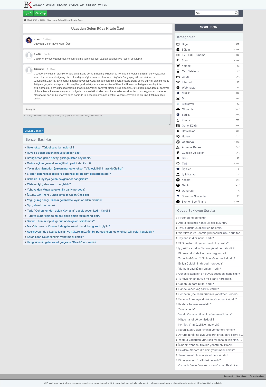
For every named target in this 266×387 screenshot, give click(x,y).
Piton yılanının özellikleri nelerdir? (199, 360)
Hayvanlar (188, 131)
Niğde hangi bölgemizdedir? (196, 319)
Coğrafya (188, 142)
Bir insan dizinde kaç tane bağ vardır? (202, 253)
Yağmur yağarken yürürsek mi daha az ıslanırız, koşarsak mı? (210, 340)
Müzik (185, 93)
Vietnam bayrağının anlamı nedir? (199, 268)
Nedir (185, 185)
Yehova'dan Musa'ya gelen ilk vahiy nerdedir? (56, 189)
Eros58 (37, 54)
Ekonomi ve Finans (194, 201)
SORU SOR (208, 27)
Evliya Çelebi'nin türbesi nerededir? (201, 263)
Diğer (185, 44)
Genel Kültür (190, 125)
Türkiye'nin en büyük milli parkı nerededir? (205, 278)
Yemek (186, 66)
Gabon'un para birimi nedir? (196, 284)
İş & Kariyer (189, 174)
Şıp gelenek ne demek (41, 205)
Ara (82, 5)
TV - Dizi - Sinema (193, 55)
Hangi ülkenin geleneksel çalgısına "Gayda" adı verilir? (61, 242)
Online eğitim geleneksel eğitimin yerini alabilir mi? (59, 163)
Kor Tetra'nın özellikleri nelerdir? (198, 324)
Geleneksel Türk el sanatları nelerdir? (50, 147)
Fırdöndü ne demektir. (192, 217)
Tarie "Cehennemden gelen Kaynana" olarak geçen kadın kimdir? (68, 210)
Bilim (185, 158)
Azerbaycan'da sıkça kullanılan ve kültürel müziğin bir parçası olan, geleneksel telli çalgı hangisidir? (90, 231)
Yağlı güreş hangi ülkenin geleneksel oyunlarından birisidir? (64, 200)
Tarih (185, 163)
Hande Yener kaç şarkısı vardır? (198, 289)
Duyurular (188, 190)
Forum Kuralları (257, 376)
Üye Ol (28, 13)
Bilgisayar (188, 104)
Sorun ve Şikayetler (194, 196)
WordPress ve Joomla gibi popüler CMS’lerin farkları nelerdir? (210, 233)
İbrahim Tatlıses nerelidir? (194, 304)
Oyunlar (74, 5)
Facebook (228, 376)
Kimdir (186, 120)
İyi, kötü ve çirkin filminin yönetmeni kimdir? (206, 248)
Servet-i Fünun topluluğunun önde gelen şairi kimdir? (60, 221)
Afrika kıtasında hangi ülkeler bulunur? (202, 222)
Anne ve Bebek (191, 147)
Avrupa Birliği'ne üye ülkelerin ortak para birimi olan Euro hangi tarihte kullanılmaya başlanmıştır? (210, 334)
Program (62, 5)
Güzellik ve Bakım (193, 152)
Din (184, 98)
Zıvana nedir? (186, 309)
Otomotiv (188, 109)
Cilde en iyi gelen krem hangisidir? (49, 184)
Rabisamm (39, 69)
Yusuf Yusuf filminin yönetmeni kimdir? (203, 355)
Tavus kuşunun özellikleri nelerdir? (200, 228)
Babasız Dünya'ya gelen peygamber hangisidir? (57, 179)
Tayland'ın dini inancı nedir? (196, 238)
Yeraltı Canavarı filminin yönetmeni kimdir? (205, 314)
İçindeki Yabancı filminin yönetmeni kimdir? (205, 345)
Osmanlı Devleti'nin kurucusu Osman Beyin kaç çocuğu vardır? (210, 365)
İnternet (187, 82)
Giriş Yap (91, 5)
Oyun (185, 76)
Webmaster (189, 87)
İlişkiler (186, 169)
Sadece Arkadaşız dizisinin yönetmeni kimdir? (207, 299)
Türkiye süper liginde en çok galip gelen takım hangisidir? (63, 216)
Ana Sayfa (38, 5)
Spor (185, 60)
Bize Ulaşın (241, 376)
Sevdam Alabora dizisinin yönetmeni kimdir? (206, 350)
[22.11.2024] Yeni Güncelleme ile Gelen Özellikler (58, 194)
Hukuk (186, 136)
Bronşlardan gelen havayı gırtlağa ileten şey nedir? (59, 158)
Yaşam (186, 180)
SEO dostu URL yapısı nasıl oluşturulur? (203, 243)
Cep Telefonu (190, 71)
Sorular (50, 5)
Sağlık (186, 114)
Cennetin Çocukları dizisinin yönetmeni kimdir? (208, 294)
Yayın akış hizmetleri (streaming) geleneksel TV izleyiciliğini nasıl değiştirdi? (75, 168)
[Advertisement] (98, 270)
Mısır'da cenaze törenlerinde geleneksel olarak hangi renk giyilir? (68, 226)
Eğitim (186, 49)
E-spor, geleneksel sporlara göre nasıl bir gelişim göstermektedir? (69, 173)
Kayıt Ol (102, 5)
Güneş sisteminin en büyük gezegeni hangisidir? (209, 273)
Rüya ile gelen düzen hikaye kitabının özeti (54, 152)
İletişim (219, 383)
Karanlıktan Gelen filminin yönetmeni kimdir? (55, 237)
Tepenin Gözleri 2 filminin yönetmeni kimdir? (206, 258)
